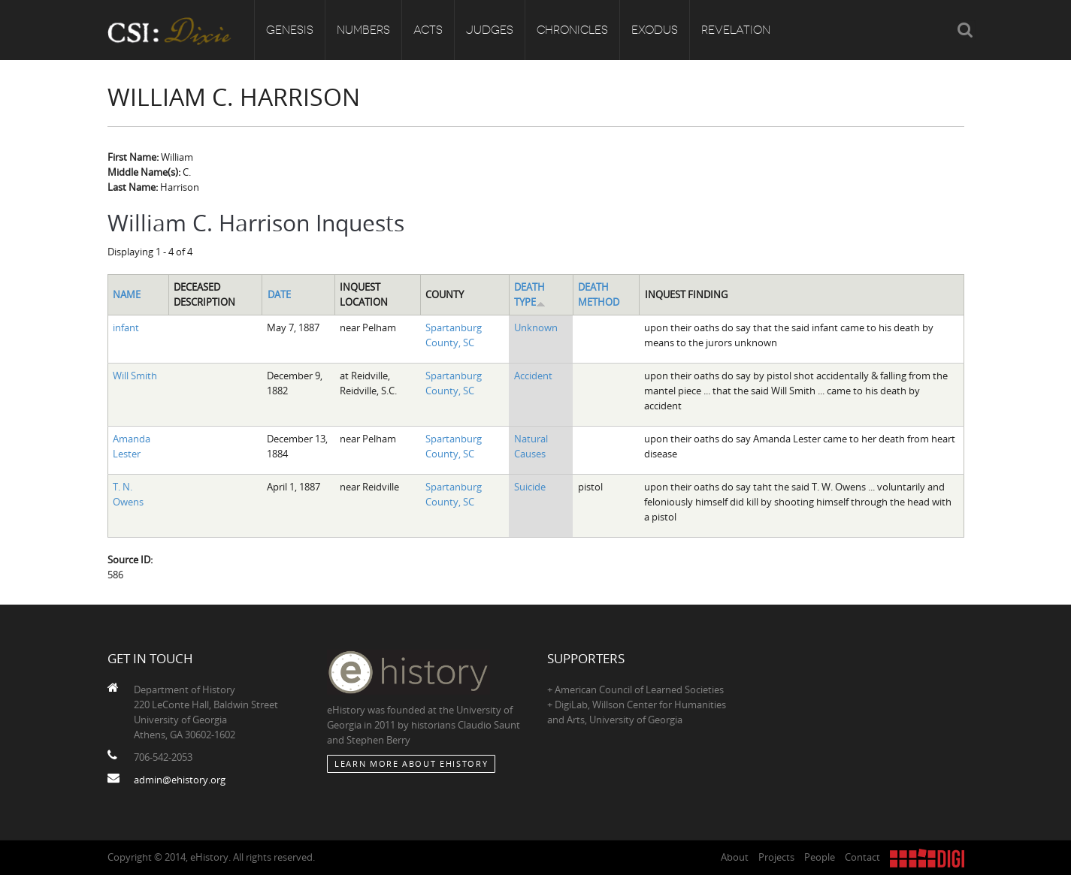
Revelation (735, 30)
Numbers (363, 30)
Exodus (654, 30)
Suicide (530, 486)
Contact (862, 857)
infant (126, 327)
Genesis (289, 30)
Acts (428, 30)
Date (279, 294)
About (735, 857)
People (819, 857)
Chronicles (572, 30)
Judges (489, 30)
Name (127, 294)
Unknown (536, 327)
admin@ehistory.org (179, 779)
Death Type (530, 294)
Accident (533, 375)
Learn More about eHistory (411, 763)
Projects (776, 857)
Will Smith (135, 375)
